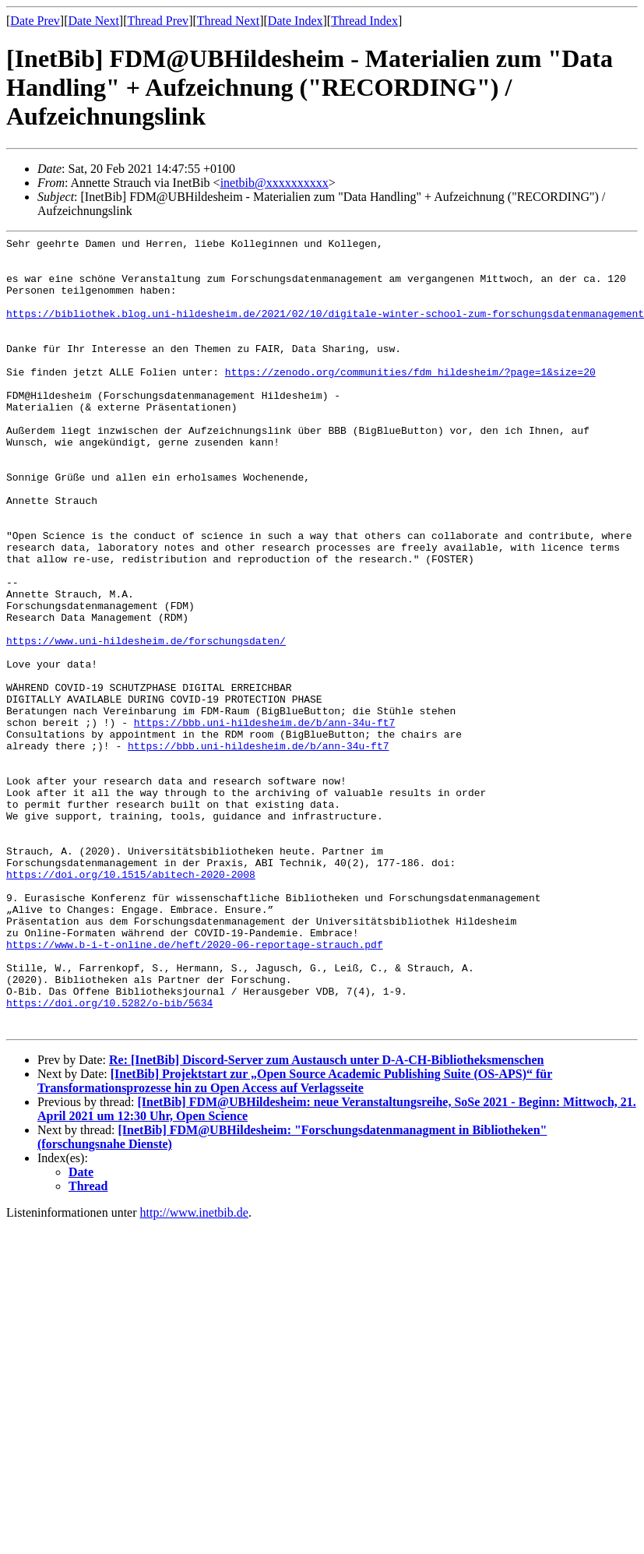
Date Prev (35, 20)
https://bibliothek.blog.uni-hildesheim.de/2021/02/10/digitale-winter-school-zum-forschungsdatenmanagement (325, 329)
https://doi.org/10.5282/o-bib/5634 (109, 1157)
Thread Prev (157, 20)
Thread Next (228, 20)
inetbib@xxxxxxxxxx (274, 182)
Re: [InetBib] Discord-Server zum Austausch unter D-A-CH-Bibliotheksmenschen (326, 1218)
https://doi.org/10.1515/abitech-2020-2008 (130, 1002)
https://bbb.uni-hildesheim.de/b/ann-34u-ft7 (264, 820)
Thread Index (364, 20)
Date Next (94, 20)
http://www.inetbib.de (194, 1371)
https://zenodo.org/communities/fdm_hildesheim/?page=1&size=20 (410, 400)
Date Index (295, 20)
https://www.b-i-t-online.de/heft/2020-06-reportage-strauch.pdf (194, 1087)
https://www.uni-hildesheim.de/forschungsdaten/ (146, 722)
